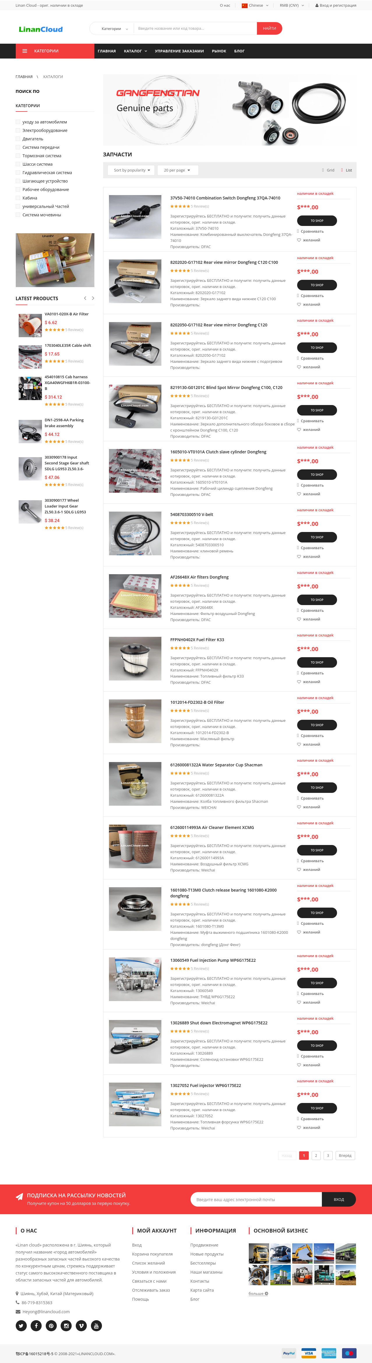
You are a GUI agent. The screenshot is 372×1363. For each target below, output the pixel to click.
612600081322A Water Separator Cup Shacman (216, 765)
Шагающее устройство (45, 181)
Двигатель (33, 139)
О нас (225, 5)
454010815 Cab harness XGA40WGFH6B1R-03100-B (68, 382)
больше (256, 1293)
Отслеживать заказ (151, 1290)
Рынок (219, 51)
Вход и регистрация (336, 5)
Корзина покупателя (152, 1254)
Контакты (200, 1281)
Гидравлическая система (47, 172)
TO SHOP (317, 221)
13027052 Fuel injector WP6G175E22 (205, 1085)
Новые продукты (207, 1254)
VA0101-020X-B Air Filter (67, 314)
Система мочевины (42, 215)
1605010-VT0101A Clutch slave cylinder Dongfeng (218, 452)
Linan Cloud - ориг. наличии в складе (49, 5)
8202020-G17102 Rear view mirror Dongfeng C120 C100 (224, 262)
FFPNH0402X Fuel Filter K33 (197, 639)
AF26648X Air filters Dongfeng (199, 577)
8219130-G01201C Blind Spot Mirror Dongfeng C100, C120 (226, 387)
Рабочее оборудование (46, 189)
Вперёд (345, 1155)
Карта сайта (202, 1290)
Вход (137, 1245)
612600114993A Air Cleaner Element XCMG (212, 827)
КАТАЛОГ (133, 51)
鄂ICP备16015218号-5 (35, 1353)
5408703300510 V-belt (191, 514)
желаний (308, 240)
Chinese (255, 5)
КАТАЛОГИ (53, 76)
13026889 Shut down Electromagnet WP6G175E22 (219, 1023)
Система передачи (41, 147)
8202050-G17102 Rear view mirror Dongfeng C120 (218, 325)
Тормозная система (42, 155)
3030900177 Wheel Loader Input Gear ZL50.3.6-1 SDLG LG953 (65, 506)
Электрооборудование (45, 130)
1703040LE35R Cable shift (68, 345)
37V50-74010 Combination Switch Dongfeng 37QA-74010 (225, 198)
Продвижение (204, 1245)
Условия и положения (154, 1272)
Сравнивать (310, 231)
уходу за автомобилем (45, 122)
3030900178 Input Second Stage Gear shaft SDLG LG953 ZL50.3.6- (67, 463)
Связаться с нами (149, 1281)
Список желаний (148, 1263)
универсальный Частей (46, 206)
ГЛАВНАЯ (107, 51)
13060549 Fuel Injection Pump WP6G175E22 (213, 960)
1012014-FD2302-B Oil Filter (197, 702)
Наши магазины (207, 1272)
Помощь (140, 1299)
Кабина (30, 198)
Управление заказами (179, 51)
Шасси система (38, 164)
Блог (239, 51)
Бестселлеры (203, 1263)
